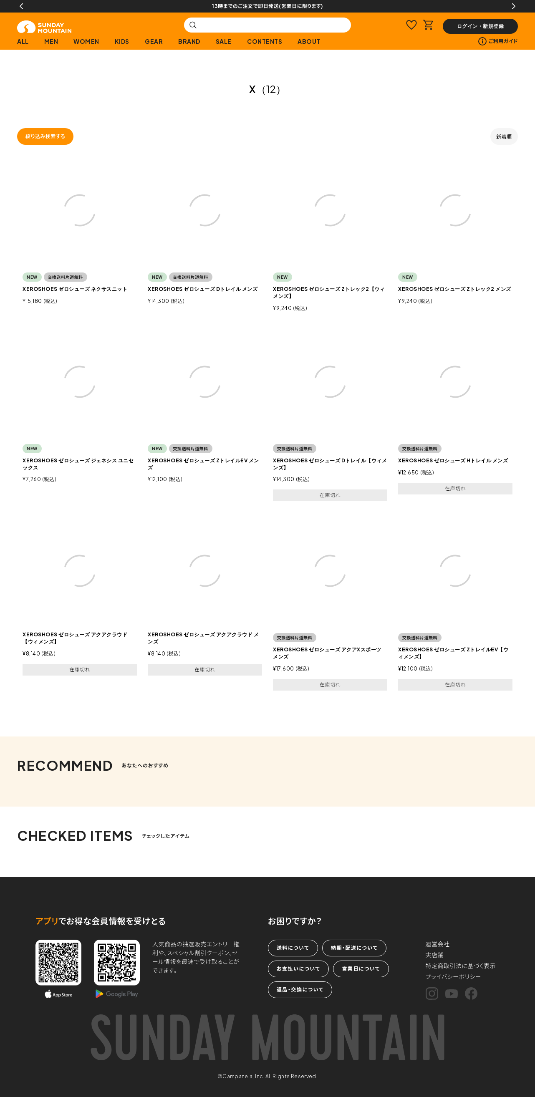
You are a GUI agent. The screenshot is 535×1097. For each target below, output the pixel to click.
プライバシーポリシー (454, 976)
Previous (21, 6)
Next (514, 6)
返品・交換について (300, 989)
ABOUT (309, 41)
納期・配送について (354, 948)
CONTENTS (264, 41)
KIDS (122, 41)
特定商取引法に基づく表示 (461, 965)
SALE (224, 41)
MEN (51, 41)
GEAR (154, 41)
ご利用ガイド (498, 41)
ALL (23, 41)
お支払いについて (298, 969)
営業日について (361, 969)
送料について (293, 948)
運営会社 (438, 944)
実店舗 (435, 954)
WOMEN (86, 41)
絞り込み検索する (45, 136)
